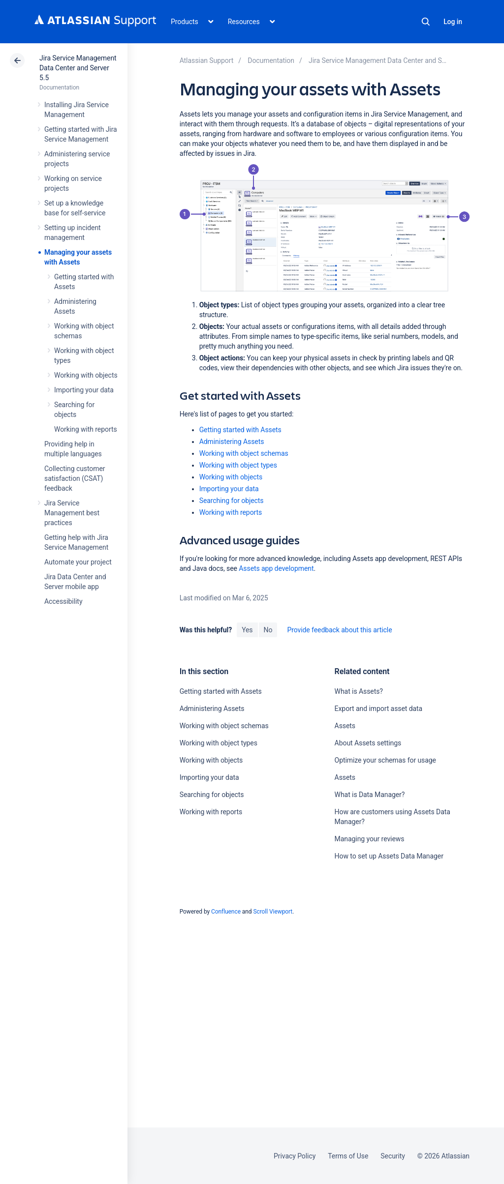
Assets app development (276, 568)
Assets (345, 726)
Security (392, 1156)
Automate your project (78, 562)
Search (426, 22)
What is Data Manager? (370, 795)
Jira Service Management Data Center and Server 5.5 (78, 68)
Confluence (226, 911)
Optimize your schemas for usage (385, 760)
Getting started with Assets (240, 430)
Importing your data (84, 390)
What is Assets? (359, 691)
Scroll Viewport (272, 911)
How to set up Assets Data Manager (389, 856)
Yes (247, 630)
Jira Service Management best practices (71, 513)
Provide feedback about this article (339, 630)
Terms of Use (348, 1156)
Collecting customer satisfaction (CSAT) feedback (74, 478)
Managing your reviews (370, 839)
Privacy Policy (294, 1156)
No (268, 630)
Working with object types (238, 465)
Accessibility (63, 601)
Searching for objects (231, 500)
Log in (452, 22)
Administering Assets (231, 441)
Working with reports (85, 429)
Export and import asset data (379, 708)
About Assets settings (368, 743)
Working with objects (86, 375)
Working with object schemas (243, 453)
